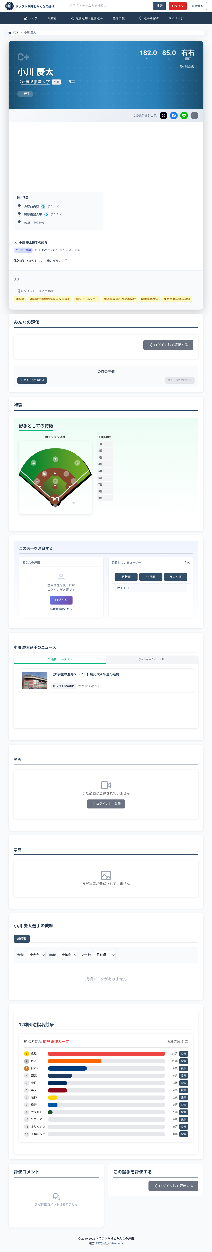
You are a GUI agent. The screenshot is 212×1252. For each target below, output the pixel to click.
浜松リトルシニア (87, 299)
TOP (13, 32)
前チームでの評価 (35, 381)
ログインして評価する (168, 345)
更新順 (126, 578)
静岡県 (19, 299)
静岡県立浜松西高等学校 (120, 299)
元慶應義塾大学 (35, 81)
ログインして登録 (106, 810)
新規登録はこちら (61, 610)
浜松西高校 (31, 206)
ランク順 (176, 578)
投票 (183, 1059)
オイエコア (124, 589)
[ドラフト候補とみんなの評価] (34, 6)
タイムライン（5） (152, 663)
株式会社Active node (109, 1249)
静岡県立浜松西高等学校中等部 (49, 299)
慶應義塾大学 (33, 214)
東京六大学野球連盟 (177, 299)
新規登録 (198, 6)
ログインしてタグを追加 (34, 291)
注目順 (150, 578)
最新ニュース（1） (59, 663)
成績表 (21, 945)
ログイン (177, 6)
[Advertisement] (106, 154)
